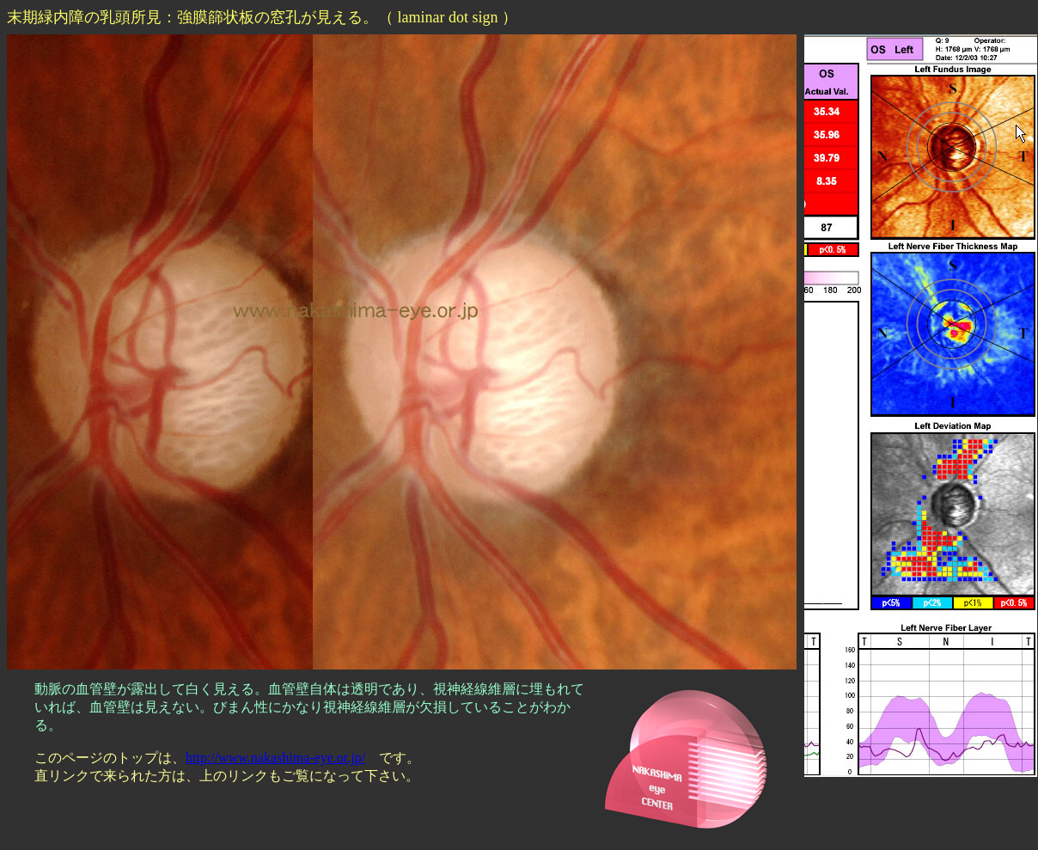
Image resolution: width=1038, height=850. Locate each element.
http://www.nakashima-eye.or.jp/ (275, 757)
